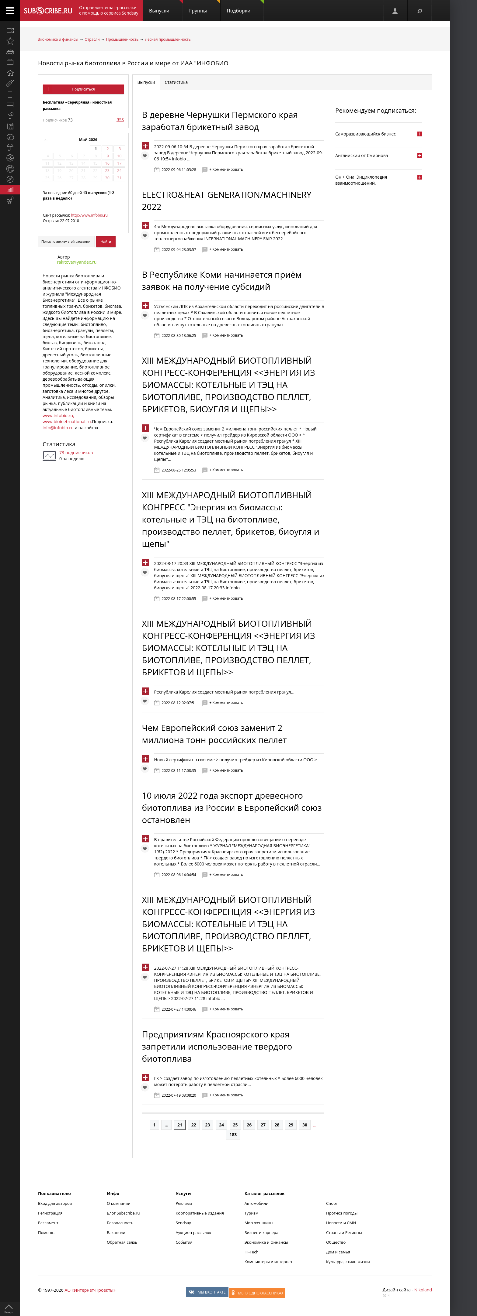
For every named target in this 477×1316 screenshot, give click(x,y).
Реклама (184, 1203)
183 (233, 1134)
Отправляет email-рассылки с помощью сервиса (108, 10)
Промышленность (122, 39)
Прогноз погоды (341, 1213)
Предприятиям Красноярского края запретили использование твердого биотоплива (217, 1046)
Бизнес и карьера (261, 1232)
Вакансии (116, 1232)
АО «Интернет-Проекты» (89, 1290)
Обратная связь (122, 1242)
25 (235, 1125)
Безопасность (120, 1222)
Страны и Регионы (344, 1232)
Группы (204, 7)
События (184, 1242)
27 (263, 1125)
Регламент (48, 1222)
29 (290, 1125)
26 (249, 1125)
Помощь (46, 1232)
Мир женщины (259, 1222)
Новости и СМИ (341, 1222)
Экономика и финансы (58, 39)
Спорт (332, 1203)
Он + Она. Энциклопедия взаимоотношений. (361, 180)
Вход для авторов (55, 1203)
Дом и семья (338, 1252)
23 (207, 1125)
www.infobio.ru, (58, 415)
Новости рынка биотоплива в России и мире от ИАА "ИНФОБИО (133, 63)
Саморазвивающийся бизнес (365, 134)
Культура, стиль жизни (348, 1261)
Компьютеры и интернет (269, 1261)
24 (221, 1125)
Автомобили (257, 1203)
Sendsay (183, 1222)
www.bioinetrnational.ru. (67, 421)
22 (193, 1125)
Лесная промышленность (168, 39)
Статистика (59, 444)
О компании (119, 1203)
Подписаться (83, 89)
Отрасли (92, 39)
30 (304, 1125)
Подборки (245, 7)
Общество (336, 1242)
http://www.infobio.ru (89, 215)
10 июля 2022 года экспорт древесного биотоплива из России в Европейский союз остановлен (232, 807)
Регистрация (50, 1213)
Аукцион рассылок (193, 1232)
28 (277, 1125)
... (166, 1125)
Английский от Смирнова (361, 155)
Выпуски (166, 7)
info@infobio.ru (58, 427)
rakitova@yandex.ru (76, 262)
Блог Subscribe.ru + (125, 1213)
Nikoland (423, 1290)
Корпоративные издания (200, 1213)
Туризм (252, 1213)
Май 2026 (88, 139)
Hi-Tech (252, 1252)
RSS (120, 119)
